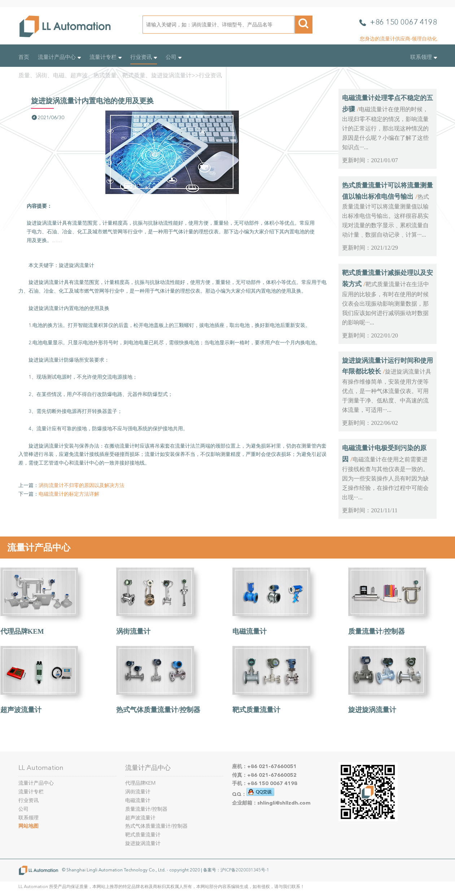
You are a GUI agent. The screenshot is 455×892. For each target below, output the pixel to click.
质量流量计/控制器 (376, 631)
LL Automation (41, 768)
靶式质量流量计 (256, 710)
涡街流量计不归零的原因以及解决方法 (81, 485)
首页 (23, 57)
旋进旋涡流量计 (372, 710)
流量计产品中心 (59, 57)
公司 (173, 57)
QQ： (253, 794)
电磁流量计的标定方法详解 (69, 494)
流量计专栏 (105, 57)
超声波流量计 (20, 710)
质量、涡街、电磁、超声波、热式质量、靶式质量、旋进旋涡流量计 (105, 75)
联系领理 (423, 57)
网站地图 (28, 826)
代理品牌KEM (22, 631)
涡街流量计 (133, 631)
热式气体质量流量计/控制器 (158, 710)
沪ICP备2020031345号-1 (244, 869)
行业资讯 (143, 57)
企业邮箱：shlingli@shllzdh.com (271, 803)
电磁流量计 (249, 631)
